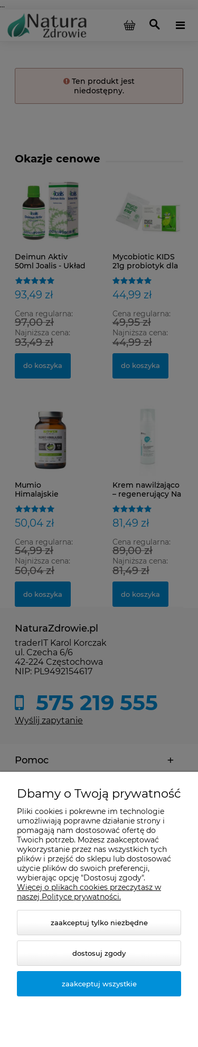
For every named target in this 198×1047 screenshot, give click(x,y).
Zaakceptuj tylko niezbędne (99, 922)
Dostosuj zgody (99, 953)
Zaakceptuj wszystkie (99, 984)
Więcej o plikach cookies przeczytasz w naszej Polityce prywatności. (89, 892)
